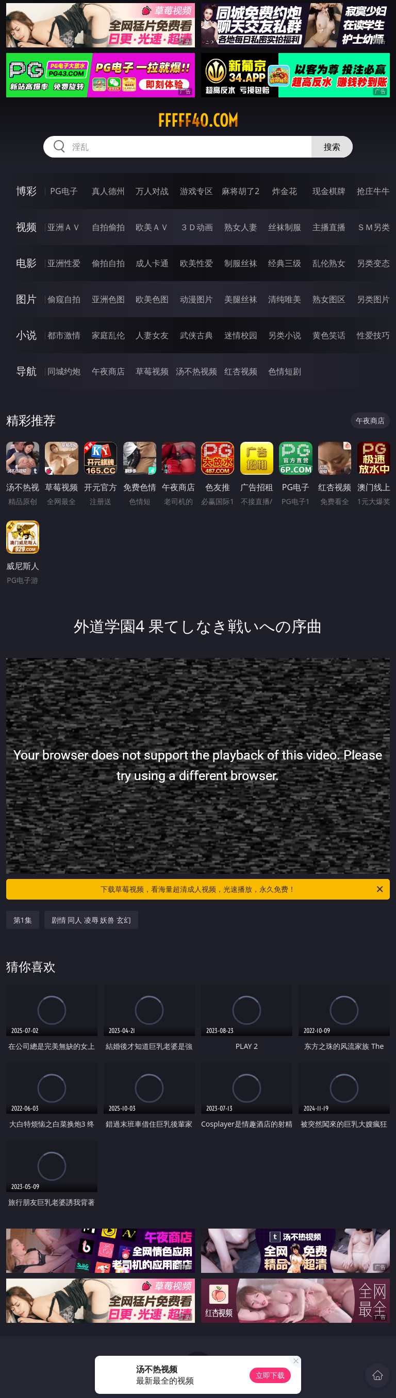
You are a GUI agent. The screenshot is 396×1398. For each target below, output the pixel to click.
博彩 (26, 191)
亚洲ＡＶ (63, 227)
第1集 (22, 920)
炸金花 (284, 191)
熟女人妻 (240, 227)
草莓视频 (152, 371)
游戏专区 (196, 191)
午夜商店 (108, 371)
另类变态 (373, 263)
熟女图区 (328, 299)
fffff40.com (198, 120)
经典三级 (284, 263)
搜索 (332, 146)
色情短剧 (284, 371)
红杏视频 (240, 371)
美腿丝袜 (240, 299)
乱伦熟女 (328, 263)
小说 (26, 335)
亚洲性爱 (63, 263)
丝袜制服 (284, 227)
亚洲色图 (108, 299)
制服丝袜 (240, 263)
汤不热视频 (196, 371)
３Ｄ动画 (196, 227)
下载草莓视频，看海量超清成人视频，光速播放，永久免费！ (243, 889)
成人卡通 (152, 263)
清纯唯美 (284, 299)
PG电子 (63, 191)
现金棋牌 (328, 191)
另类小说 (284, 335)
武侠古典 (196, 335)
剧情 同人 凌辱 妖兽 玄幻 (91, 920)
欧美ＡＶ (152, 227)
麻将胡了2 (240, 191)
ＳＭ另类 (373, 227)
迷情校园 (240, 335)
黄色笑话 (328, 335)
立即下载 (270, 1375)
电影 (26, 263)
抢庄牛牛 (373, 191)
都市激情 (63, 335)
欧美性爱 (196, 263)
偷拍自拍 (108, 263)
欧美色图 (152, 299)
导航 (26, 371)
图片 (26, 299)
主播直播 (328, 227)
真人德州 (108, 191)
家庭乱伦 (108, 335)
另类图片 (373, 299)
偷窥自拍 (63, 299)
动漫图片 (196, 299)
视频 (26, 227)
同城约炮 (63, 371)
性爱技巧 (373, 335)
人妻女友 (152, 335)
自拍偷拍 (108, 227)
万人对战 (152, 191)
